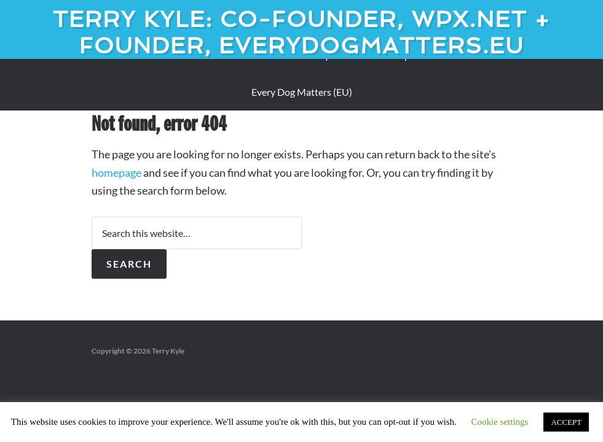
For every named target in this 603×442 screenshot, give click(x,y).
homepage (116, 172)
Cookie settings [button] (500, 422)
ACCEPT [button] (566, 422)
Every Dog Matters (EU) (301, 92)
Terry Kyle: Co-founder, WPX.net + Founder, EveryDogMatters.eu (302, 32)
